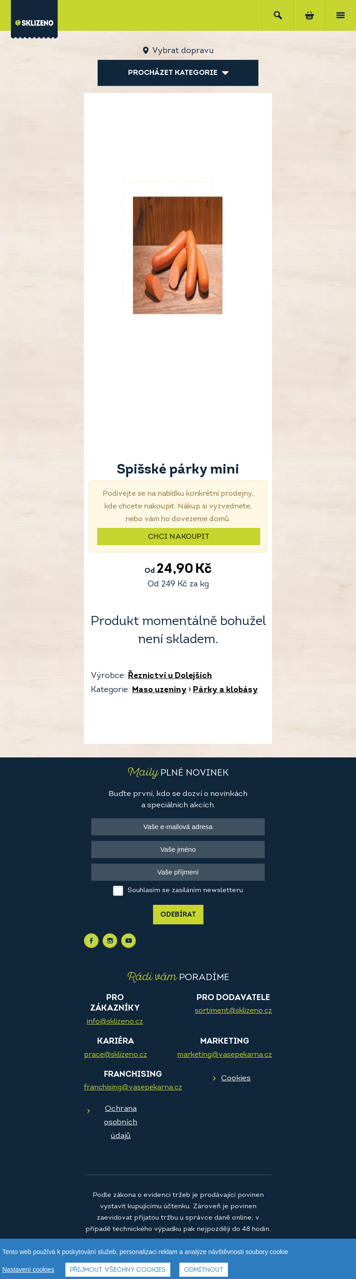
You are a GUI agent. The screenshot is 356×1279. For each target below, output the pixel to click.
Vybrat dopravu (182, 51)
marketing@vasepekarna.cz (224, 1055)
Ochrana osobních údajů (120, 1122)
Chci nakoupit (178, 537)
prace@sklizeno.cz (115, 1055)
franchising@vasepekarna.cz (133, 1087)
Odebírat (178, 915)
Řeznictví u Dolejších (170, 676)
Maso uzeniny (159, 690)
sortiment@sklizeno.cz (233, 1011)
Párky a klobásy (225, 690)
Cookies (236, 1078)
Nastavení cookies (28, 1269)
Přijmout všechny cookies (118, 1270)
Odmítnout (203, 1270)
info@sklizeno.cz (115, 1021)
